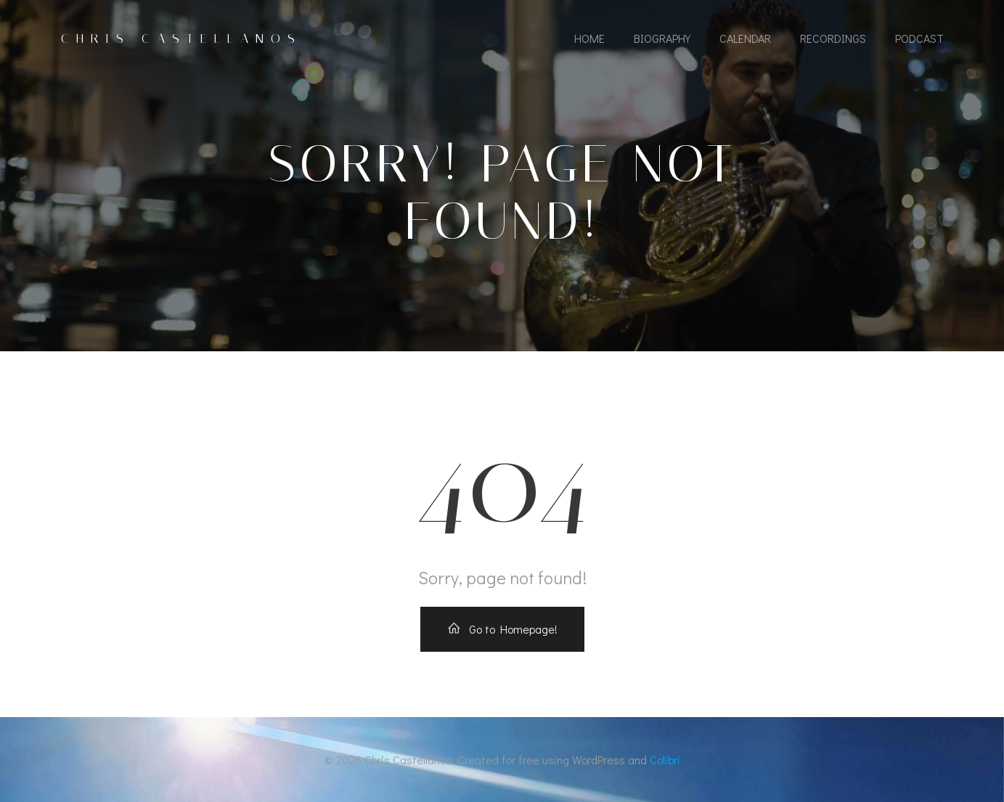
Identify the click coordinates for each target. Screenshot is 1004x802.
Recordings (833, 38)
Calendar (745, 38)
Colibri (665, 759)
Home (589, 38)
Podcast (919, 38)
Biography (662, 38)
